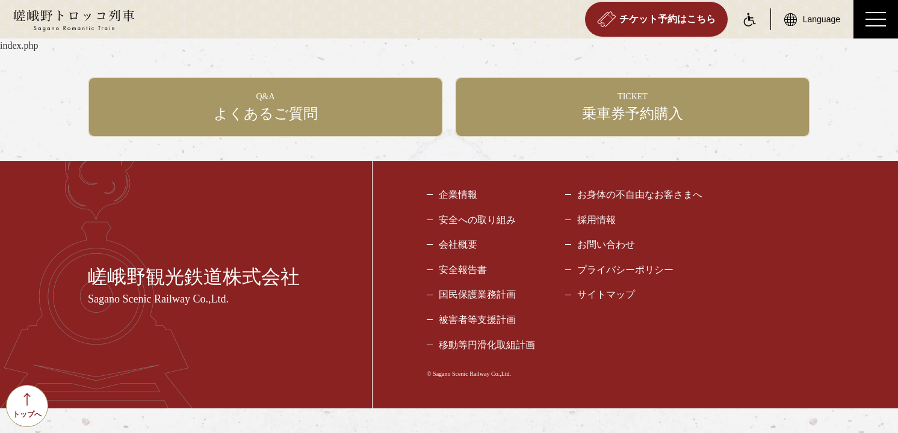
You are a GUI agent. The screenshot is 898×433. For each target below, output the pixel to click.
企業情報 (458, 194)
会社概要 (458, 244)
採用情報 (596, 220)
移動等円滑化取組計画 (487, 345)
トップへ (27, 406)
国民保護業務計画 (477, 294)
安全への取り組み (477, 220)
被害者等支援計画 (477, 320)
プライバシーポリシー (625, 270)
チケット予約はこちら (656, 19)
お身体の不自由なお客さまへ (639, 194)
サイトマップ (606, 294)
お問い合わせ (606, 244)
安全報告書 (463, 270)
